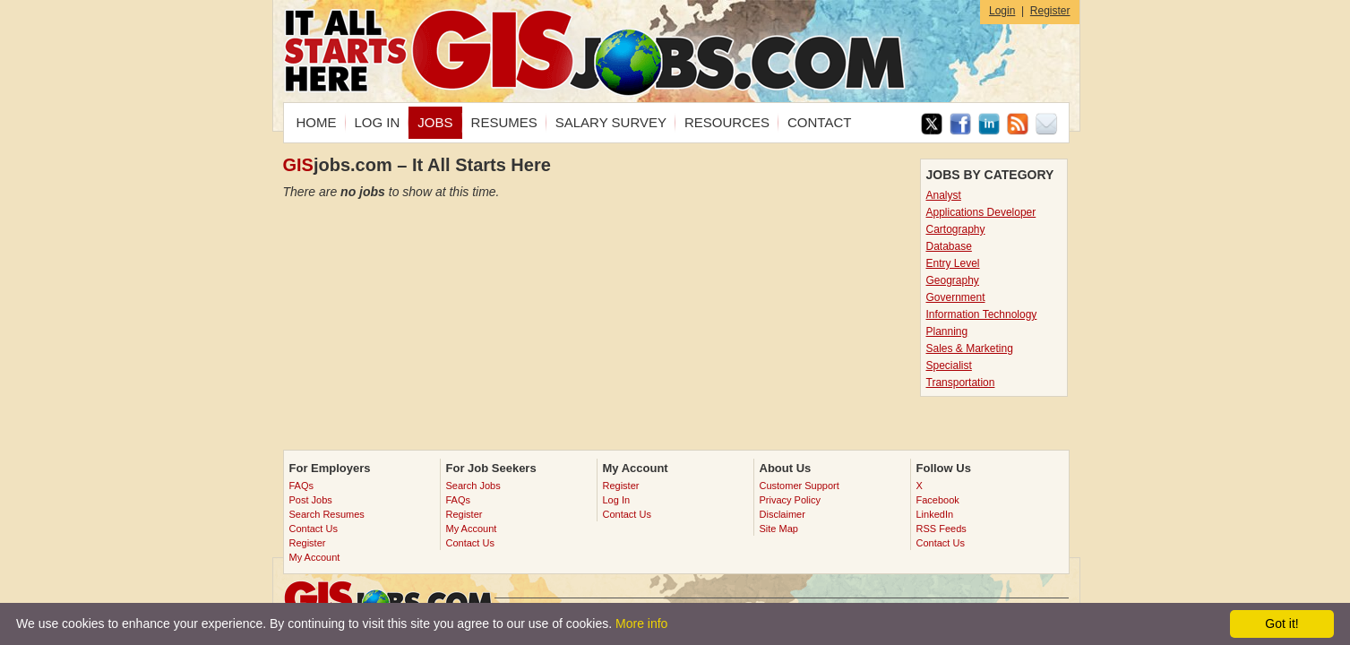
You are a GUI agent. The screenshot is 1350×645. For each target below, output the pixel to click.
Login (1002, 10)
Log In (617, 499)
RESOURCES (727, 122)
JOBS (434, 122)
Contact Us (313, 528)
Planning (947, 331)
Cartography (955, 229)
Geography (952, 280)
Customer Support (799, 485)
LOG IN (377, 122)
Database (949, 246)
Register (1050, 10)
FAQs (301, 485)
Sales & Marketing (969, 348)
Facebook (937, 499)
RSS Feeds (941, 528)
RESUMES (504, 122)
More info (641, 623)
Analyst (943, 195)
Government (955, 297)
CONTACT (819, 122)
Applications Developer (981, 212)
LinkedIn (935, 514)
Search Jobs (473, 485)
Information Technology (981, 314)
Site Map (779, 528)
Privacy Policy (790, 499)
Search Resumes (327, 514)
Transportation (960, 382)
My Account (314, 557)
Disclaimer (782, 514)
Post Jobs (310, 499)
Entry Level (953, 263)
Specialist (949, 365)
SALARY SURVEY (610, 122)
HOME (317, 122)
